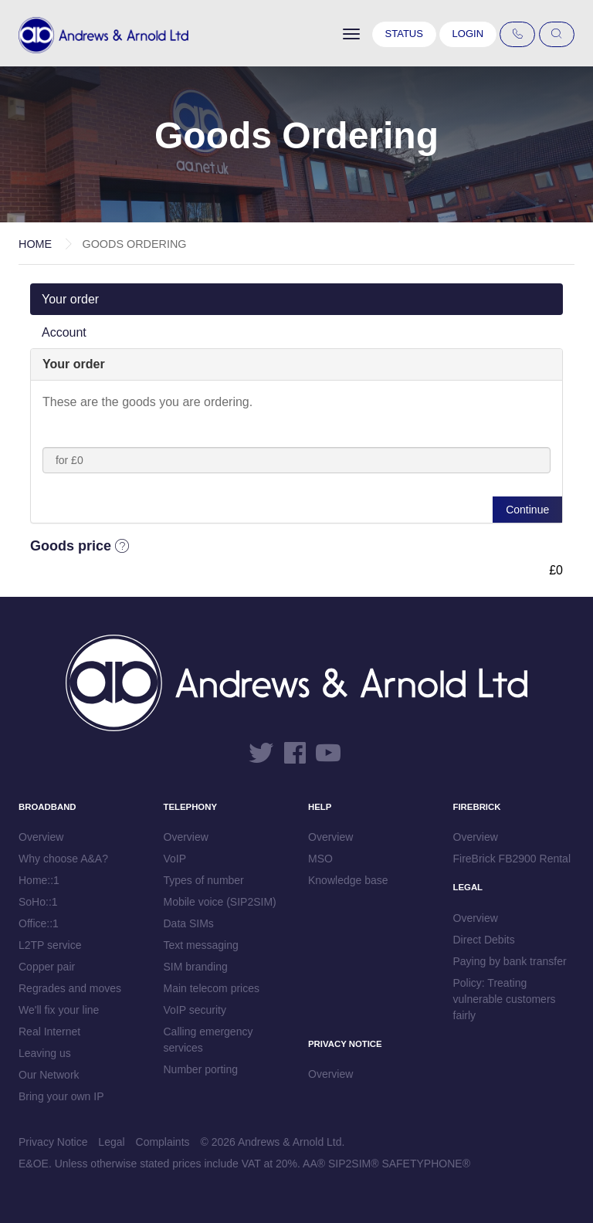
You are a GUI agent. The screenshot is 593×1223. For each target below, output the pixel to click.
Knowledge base (348, 880)
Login (467, 33)
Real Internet (49, 1031)
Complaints (163, 1142)
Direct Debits (484, 939)
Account (64, 332)
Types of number (204, 880)
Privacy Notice (53, 1142)
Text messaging (201, 945)
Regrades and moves (70, 988)
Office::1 (39, 923)
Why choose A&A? (63, 858)
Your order (70, 299)
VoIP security (195, 1010)
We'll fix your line (59, 1010)
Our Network (49, 1075)
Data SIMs (189, 923)
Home (35, 244)
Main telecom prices (212, 988)
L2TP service (50, 945)
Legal (111, 1142)
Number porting (201, 1069)
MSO (320, 858)
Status (404, 33)
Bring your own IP (61, 1096)
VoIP (175, 858)
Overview (41, 837)
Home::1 (39, 880)
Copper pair (47, 966)
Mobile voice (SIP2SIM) (220, 902)
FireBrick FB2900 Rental (512, 858)
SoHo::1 (38, 902)
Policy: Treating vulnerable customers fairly (504, 999)
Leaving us (45, 1053)
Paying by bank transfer (510, 961)
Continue (527, 509)
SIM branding (196, 966)
